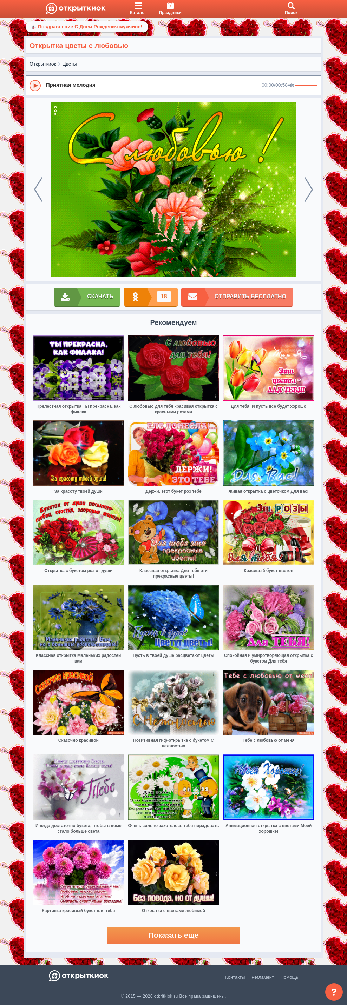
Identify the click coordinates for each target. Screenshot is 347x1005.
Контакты (235, 977)
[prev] (38, 189)
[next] (308, 189)
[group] (173, 85)
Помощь (289, 977)
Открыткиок (43, 64)
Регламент (262, 977)
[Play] (35, 85)
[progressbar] (306, 85)
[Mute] (291, 85)
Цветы (69, 64)
